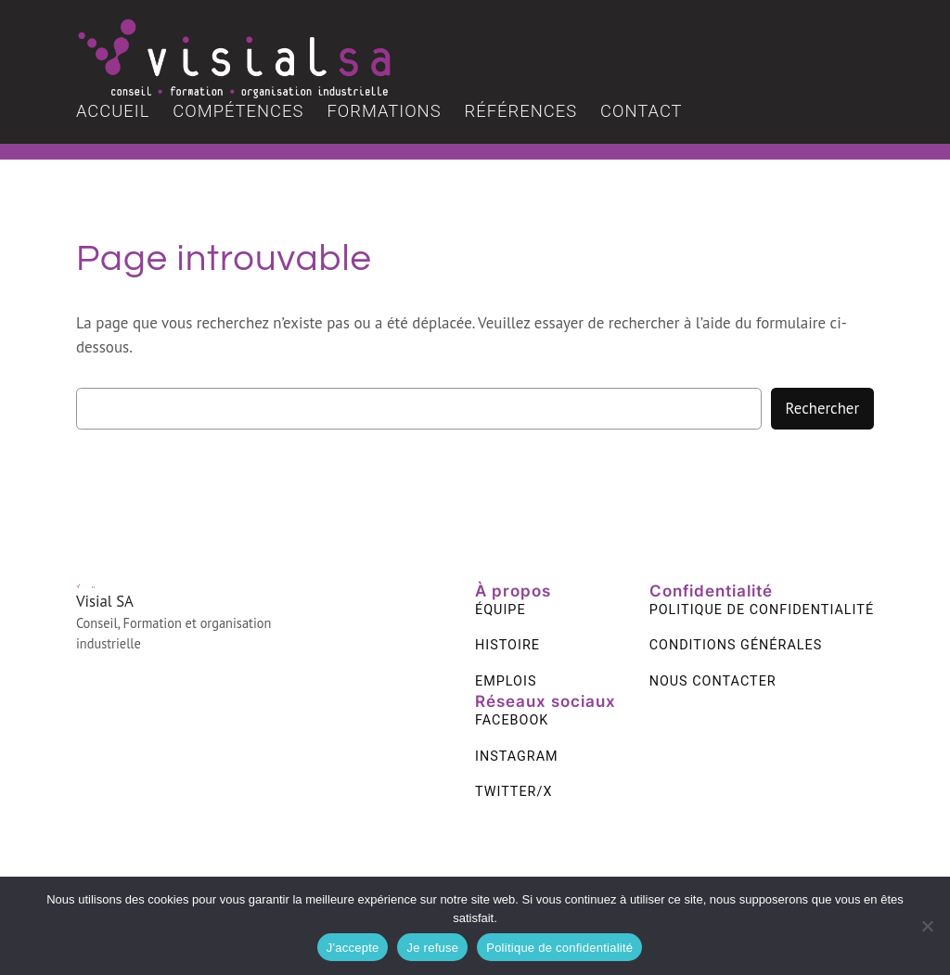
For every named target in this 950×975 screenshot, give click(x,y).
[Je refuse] (927, 926)
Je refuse (432, 948)
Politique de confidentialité (559, 948)
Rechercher (822, 408)
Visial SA (105, 601)
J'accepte (353, 948)
